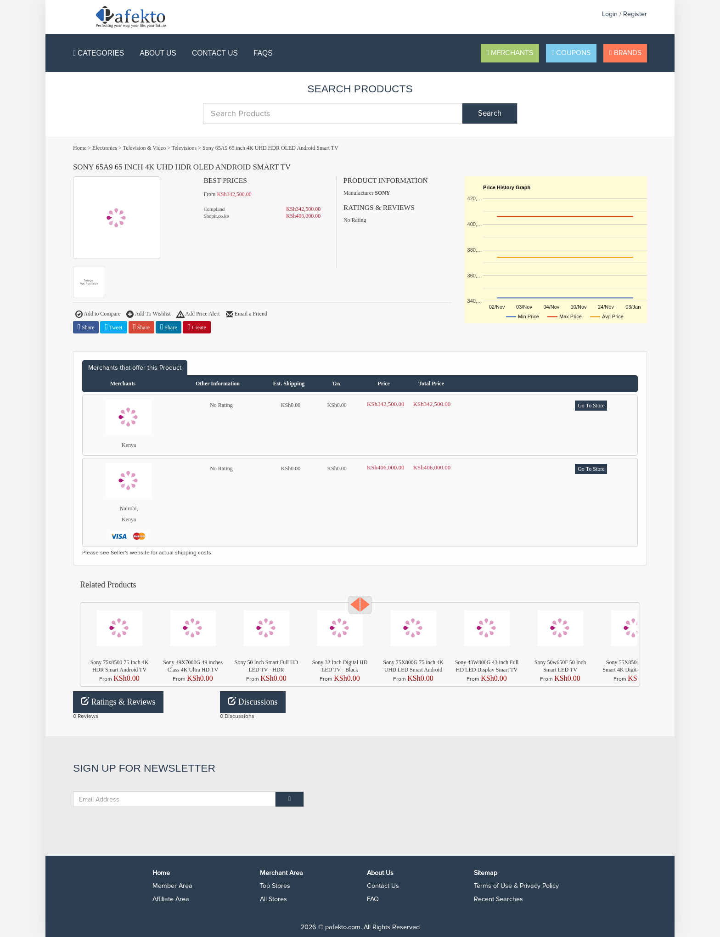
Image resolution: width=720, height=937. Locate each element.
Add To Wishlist (148, 314)
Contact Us (215, 53)
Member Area (172, 886)
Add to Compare (97, 314)
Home (79, 148)
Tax (336, 383)
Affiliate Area (170, 899)
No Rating (354, 220)
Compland (214, 209)
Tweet (113, 327)
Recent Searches (498, 899)
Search (489, 113)
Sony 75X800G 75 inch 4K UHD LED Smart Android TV (413, 669)
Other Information (218, 383)
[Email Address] (174, 799)
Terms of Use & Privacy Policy (516, 886)
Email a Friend (246, 314)
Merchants (510, 53)
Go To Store (591, 405)
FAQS (263, 53)
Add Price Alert (198, 314)
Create (196, 327)
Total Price (431, 383)
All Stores (273, 899)
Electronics (104, 148)
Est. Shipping (289, 383)
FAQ (373, 899)
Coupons (571, 53)
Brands (625, 53)
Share (86, 327)
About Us (158, 53)
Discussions (253, 701)
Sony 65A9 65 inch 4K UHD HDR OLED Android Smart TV (270, 148)
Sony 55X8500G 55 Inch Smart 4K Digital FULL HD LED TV (633, 669)
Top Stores (275, 886)
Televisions (184, 148)
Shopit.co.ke (216, 216)
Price (383, 383)
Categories (98, 53)
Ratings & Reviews (118, 701)
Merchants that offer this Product (134, 368)
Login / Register (624, 14)
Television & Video (144, 148)
